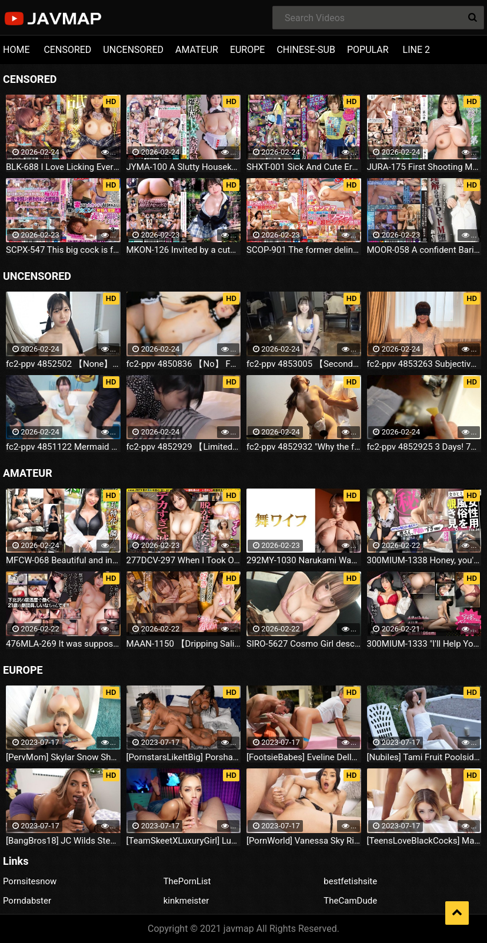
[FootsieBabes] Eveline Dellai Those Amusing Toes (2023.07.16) (303, 757)
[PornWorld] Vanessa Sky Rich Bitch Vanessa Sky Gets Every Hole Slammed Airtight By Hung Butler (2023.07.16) (303, 840)
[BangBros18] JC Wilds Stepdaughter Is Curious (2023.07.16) (63, 840)
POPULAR (368, 49)
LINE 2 (416, 49)
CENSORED (67, 49)
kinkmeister (186, 901)
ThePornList (187, 882)
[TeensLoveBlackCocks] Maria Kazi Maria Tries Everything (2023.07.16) (424, 840)
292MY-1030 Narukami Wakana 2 (303, 560)
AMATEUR (196, 49)
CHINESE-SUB (305, 49)
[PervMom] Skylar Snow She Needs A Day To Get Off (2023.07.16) (63, 757)
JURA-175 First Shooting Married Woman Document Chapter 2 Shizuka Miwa (424, 167)
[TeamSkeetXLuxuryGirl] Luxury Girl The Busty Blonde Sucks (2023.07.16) (183, 840)
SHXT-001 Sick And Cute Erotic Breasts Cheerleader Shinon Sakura (303, 167)
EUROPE (247, 49)
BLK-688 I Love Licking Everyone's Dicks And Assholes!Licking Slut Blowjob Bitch (63, 167)
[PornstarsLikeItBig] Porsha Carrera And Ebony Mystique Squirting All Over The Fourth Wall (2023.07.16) (183, 757)
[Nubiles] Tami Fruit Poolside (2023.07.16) (424, 757)
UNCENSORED (133, 49)
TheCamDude (350, 901)
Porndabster (27, 901)
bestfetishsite (350, 882)
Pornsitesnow (29, 882)
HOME (16, 49)
